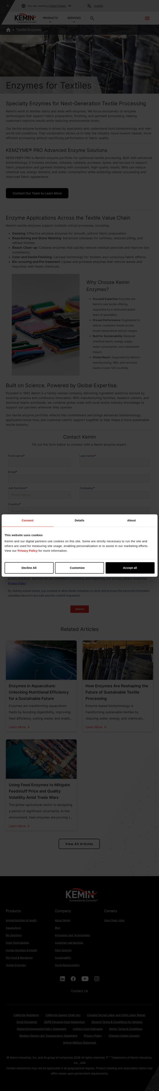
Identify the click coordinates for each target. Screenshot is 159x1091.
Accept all (130, 567)
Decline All (29, 567)
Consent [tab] (28, 520)
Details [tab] (79, 520)
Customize (79, 567)
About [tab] (131, 520)
